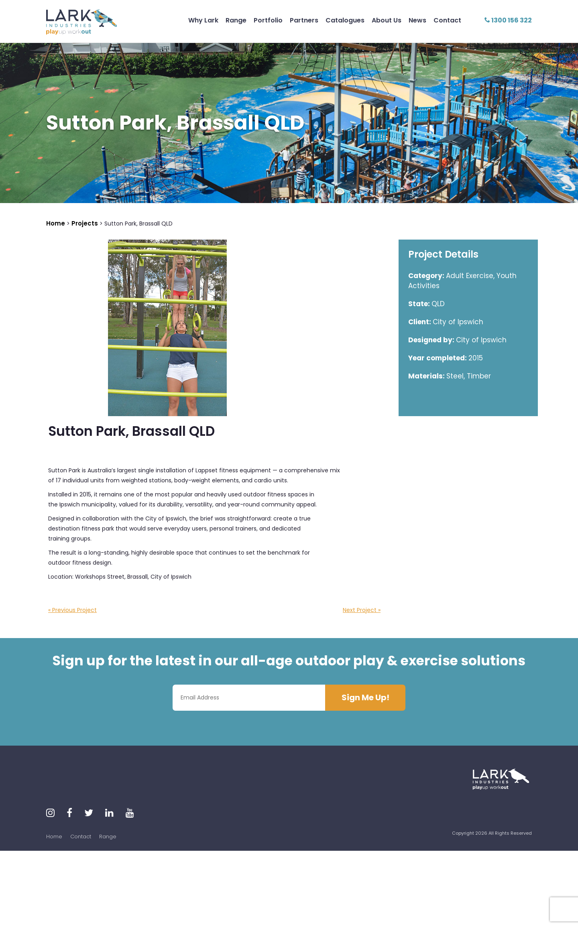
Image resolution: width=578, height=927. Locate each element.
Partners (304, 20)
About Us (386, 20)
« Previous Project (72, 610)
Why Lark (203, 20)
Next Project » (362, 610)
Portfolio (268, 20)
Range (236, 20)
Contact (447, 20)
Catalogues (345, 20)
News (417, 20)
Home (54, 836)
